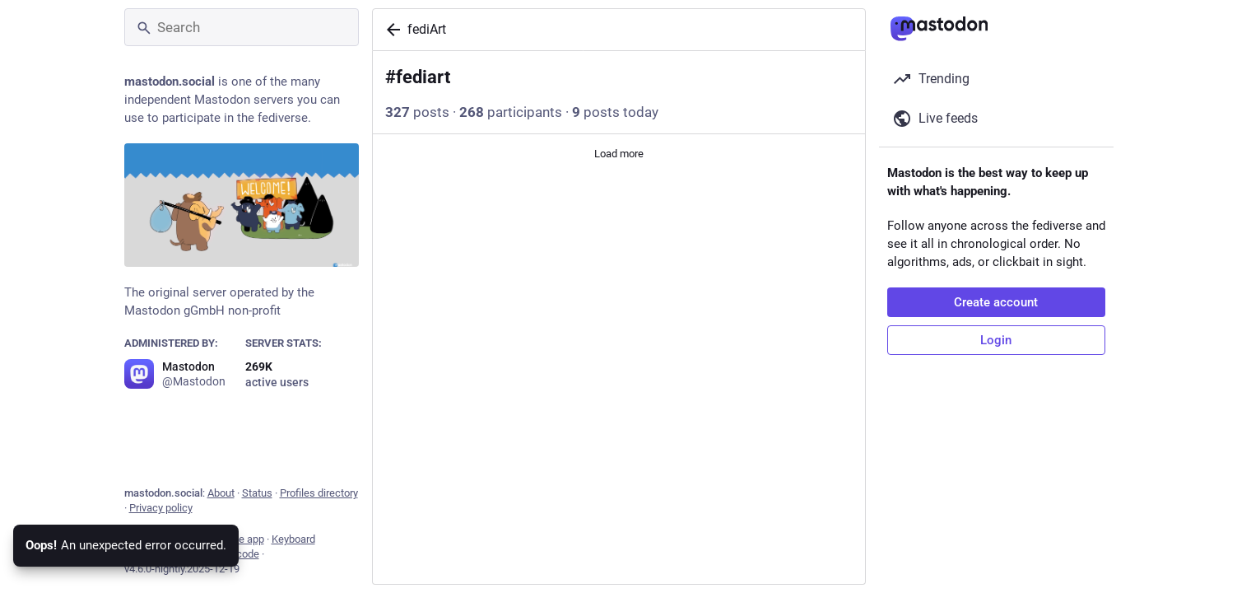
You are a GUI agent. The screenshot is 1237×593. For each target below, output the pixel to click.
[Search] (241, 27)
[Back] (390, 29)
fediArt (426, 29)
